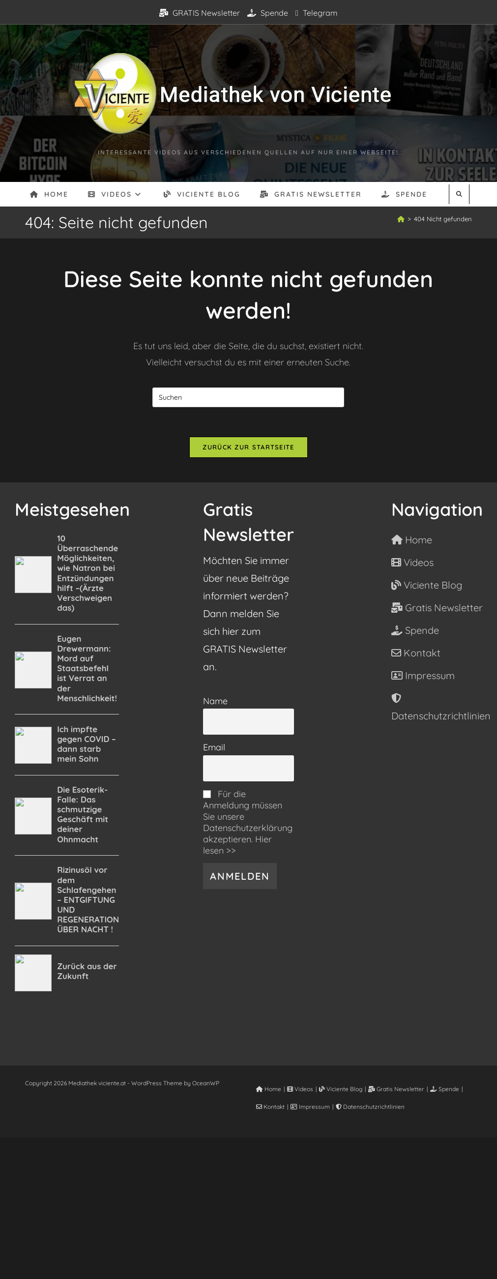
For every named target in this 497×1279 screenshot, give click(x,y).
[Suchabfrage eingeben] (248, 397)
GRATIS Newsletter (199, 13)
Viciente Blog (340, 1089)
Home (268, 1089)
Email (214, 747)
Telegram (316, 13)
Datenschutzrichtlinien (370, 1106)
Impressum (310, 1106)
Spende (267, 13)
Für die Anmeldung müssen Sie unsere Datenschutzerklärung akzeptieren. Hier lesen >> (247, 822)
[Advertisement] (248, 1206)
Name (215, 701)
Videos (300, 1089)
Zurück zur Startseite (248, 447)
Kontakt (270, 1106)
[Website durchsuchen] (459, 194)
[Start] (401, 219)
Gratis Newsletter (396, 1089)
